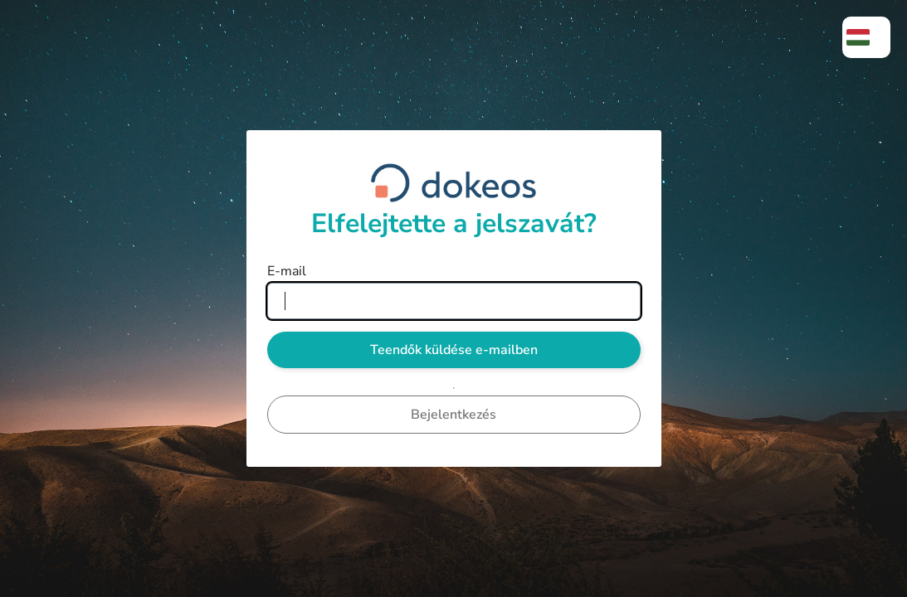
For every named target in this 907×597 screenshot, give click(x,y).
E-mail (286, 271)
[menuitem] (866, 37)
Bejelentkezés (453, 414)
